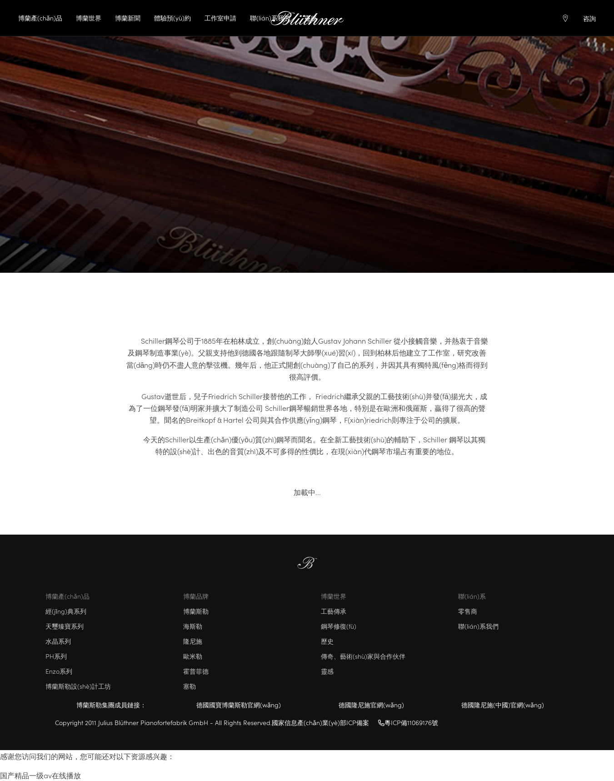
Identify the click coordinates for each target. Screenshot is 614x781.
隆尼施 (192, 641)
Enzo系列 (58, 671)
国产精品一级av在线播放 (40, 775)
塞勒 (189, 686)
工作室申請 (220, 17)
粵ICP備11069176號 (408, 722)
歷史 (327, 641)
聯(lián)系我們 (270, 17)
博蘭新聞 (127, 17)
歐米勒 (192, 656)
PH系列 (56, 656)
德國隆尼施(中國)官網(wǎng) (502, 704)
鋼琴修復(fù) (338, 626)
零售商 (467, 611)
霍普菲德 (196, 671)
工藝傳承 (333, 611)
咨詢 (589, 18)
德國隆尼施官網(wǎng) (371, 704)
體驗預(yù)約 (172, 17)
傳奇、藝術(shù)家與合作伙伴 (363, 656)
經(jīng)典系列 (65, 611)
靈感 (327, 671)
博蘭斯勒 (196, 611)
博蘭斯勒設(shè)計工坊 (78, 686)
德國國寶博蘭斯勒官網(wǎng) (238, 704)
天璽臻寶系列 (64, 626)
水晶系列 (58, 641)
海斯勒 (192, 626)
